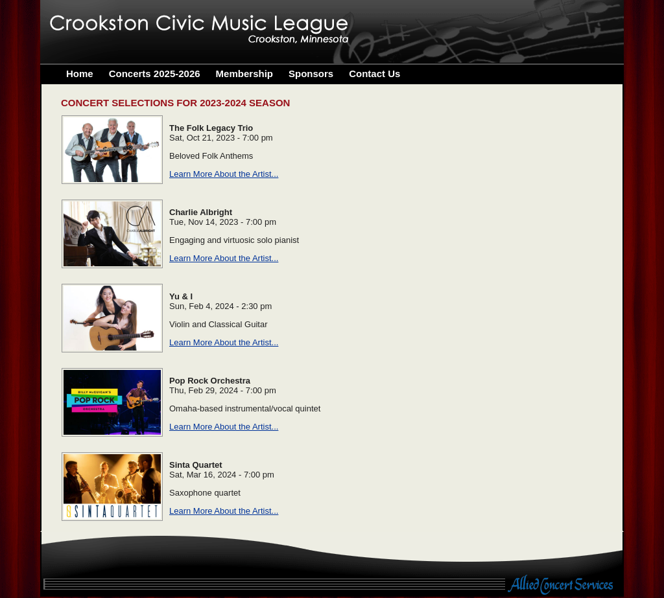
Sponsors (311, 73)
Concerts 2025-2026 (154, 73)
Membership (244, 73)
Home (79, 73)
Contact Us (374, 73)
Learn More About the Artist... (223, 174)
